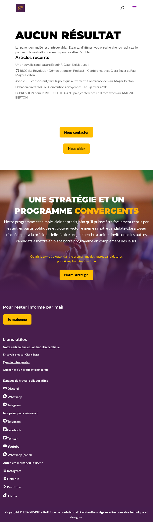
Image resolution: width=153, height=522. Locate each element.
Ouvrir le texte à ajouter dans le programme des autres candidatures (76, 256)
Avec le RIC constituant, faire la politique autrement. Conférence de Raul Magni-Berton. (74, 81)
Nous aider (76, 148)
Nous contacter (76, 132)
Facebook (12, 430)
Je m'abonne (17, 319)
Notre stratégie (76, 275)
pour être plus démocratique (76, 261)
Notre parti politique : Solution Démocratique (31, 347)
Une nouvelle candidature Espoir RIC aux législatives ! (52, 64)
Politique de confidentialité (62, 512)
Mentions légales (96, 512)
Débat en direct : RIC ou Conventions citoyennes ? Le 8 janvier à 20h (61, 87)
